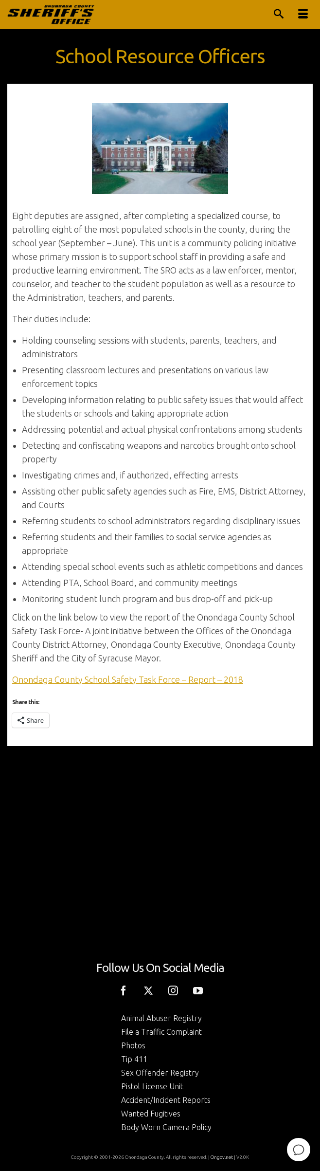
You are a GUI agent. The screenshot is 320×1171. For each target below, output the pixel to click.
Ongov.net (222, 1157)
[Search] (279, 14)
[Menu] (303, 14)
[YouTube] (198, 990)
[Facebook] (123, 990)
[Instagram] (173, 990)
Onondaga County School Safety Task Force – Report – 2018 (127, 679)
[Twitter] (148, 990)
